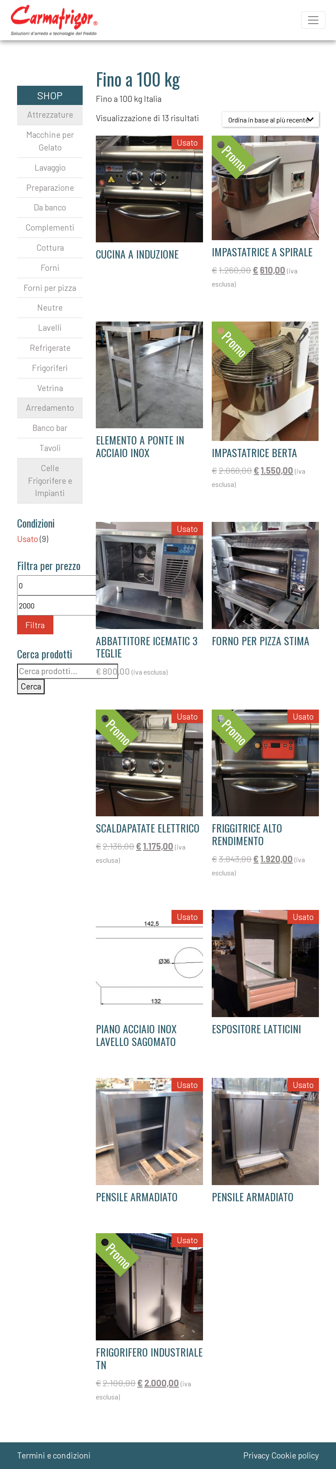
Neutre (50, 307)
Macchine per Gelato (50, 140)
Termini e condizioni (54, 1455)
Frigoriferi (50, 368)
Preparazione (50, 187)
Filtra (35, 625)
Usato (27, 539)
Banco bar (49, 428)
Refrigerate (50, 348)
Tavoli (50, 448)
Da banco (50, 207)
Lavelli (50, 327)
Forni (50, 267)
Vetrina (50, 388)
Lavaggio (50, 167)
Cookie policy (295, 1455)
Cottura (50, 247)
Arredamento (50, 407)
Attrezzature (50, 114)
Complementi (49, 227)
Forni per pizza (50, 288)
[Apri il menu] (313, 20)
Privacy (256, 1455)
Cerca (31, 686)
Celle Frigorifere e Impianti (50, 480)
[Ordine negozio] (270, 119)
